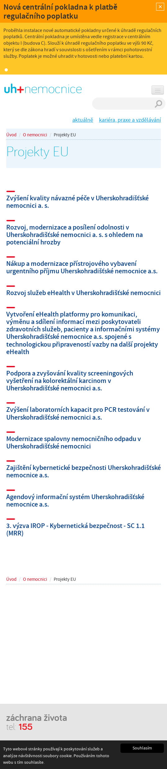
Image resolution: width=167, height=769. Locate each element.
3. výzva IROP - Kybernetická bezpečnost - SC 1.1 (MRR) (75, 529)
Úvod (11, 135)
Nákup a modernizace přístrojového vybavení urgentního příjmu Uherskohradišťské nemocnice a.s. (82, 267)
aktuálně (82, 120)
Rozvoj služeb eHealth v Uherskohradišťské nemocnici (83, 292)
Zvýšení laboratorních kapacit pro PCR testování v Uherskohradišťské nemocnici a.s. (78, 413)
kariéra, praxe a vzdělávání (130, 120)
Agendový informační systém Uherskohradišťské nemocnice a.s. (75, 500)
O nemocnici (35, 135)
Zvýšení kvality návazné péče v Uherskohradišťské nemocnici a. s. (77, 201)
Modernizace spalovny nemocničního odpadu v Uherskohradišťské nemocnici (73, 442)
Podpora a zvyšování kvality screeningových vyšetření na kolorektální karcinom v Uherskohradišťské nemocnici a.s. (69, 381)
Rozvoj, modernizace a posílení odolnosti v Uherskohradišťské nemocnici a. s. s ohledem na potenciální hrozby (74, 235)
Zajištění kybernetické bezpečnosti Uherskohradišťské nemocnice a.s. (83, 471)
